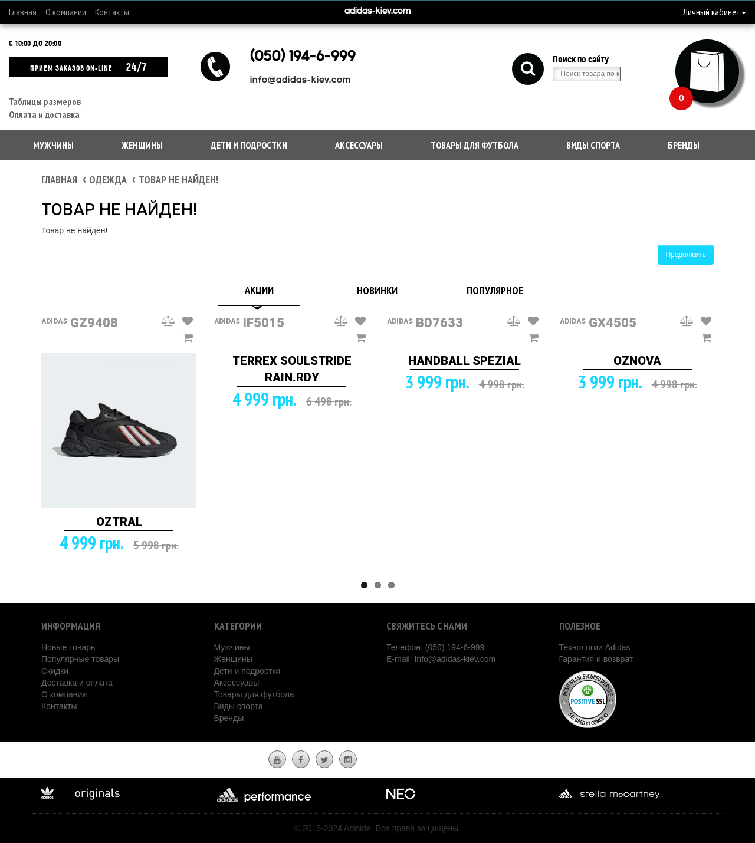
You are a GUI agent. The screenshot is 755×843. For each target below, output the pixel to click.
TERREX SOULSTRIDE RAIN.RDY (292, 369)
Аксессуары (359, 145)
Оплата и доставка (44, 114)
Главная (23, 12)
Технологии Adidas (595, 647)
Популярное (495, 290)
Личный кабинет (714, 12)
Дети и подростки (249, 145)
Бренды (684, 145)
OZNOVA (637, 361)
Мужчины (53, 145)
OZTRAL (119, 522)
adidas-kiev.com (377, 11)
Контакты (112, 12)
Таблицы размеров (45, 101)
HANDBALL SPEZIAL (464, 361)
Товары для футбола (474, 145)
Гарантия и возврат (596, 659)
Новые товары (69, 647)
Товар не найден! (178, 179)
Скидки (54, 671)
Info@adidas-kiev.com (454, 659)
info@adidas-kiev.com (300, 80)
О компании (65, 12)
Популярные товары (80, 659)
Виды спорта (593, 145)
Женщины (142, 145)
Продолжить (685, 255)
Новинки (377, 290)
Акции (259, 290)
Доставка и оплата (77, 682)
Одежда (108, 179)
